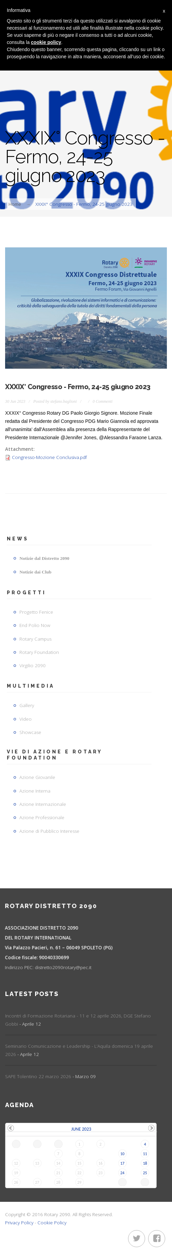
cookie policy (46, 42)
